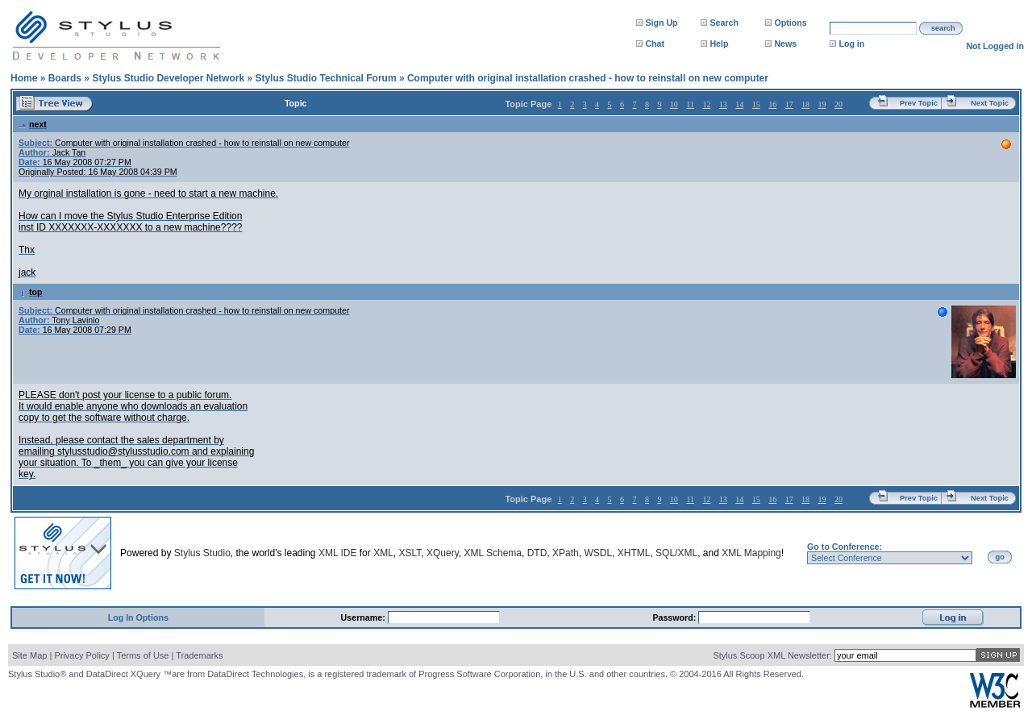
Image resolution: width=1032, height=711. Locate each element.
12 (706, 104)
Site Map (29, 655)
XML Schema (493, 553)
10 (674, 104)
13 (723, 104)
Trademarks (199, 655)
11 (690, 104)
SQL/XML (676, 553)
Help (719, 43)
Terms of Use (143, 655)
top (31, 292)
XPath (565, 553)
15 (756, 104)
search (943, 28)
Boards (64, 78)
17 (789, 104)
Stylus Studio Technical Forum (325, 78)
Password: (675, 617)
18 (805, 104)
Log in (851, 43)
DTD (537, 553)
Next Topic (990, 103)
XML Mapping (751, 553)
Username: (364, 617)
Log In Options (138, 617)
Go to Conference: (844, 546)
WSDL (598, 553)
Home (23, 78)
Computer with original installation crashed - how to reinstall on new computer (587, 78)
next (33, 124)
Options (790, 22)
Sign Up (661, 22)
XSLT (409, 553)
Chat (654, 43)
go (1000, 557)
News (785, 43)
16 (772, 104)
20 (838, 104)
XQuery (443, 553)
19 (822, 104)
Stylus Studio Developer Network (168, 78)
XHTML (634, 553)
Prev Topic (919, 103)
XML (383, 553)
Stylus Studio (202, 553)
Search (724, 22)
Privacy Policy (81, 655)
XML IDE (337, 553)
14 (739, 104)
